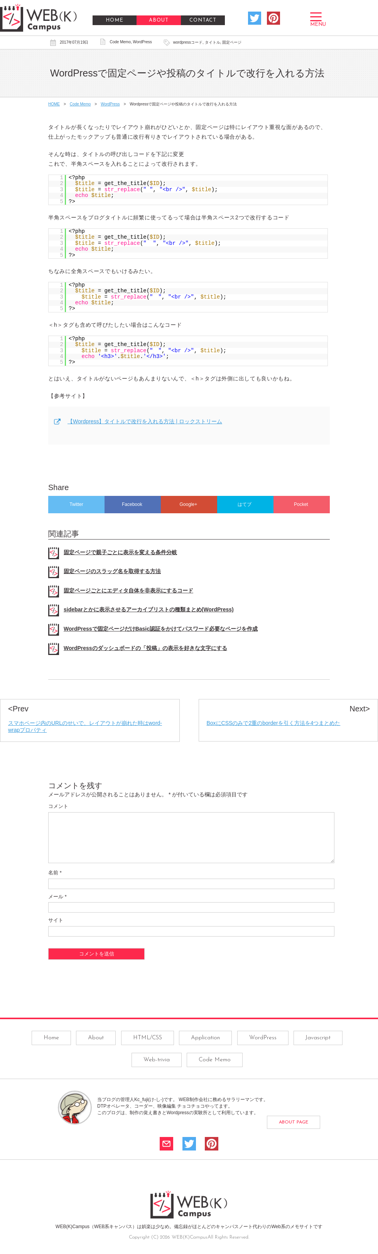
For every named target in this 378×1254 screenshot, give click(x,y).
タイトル (212, 42)
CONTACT (202, 20)
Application (205, 1047)
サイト (55, 929)
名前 (55, 882)
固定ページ (231, 42)
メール (57, 906)
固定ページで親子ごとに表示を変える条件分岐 (120, 552)
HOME (114, 20)
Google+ (188, 504)
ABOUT (159, 20)
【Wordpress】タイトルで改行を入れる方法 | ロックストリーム (145, 421)
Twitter (76, 504)
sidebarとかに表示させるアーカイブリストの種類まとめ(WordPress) (149, 609)
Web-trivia (156, 1069)
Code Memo (120, 42)
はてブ (245, 504)
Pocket (301, 504)
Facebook (132, 504)
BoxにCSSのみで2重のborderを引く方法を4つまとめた (274, 723)
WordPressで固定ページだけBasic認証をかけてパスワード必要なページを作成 (161, 629)
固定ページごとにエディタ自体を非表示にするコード (128, 590)
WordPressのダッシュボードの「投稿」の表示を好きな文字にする (145, 648)
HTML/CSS (147, 1047)
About (96, 1047)
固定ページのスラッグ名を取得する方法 (112, 571)
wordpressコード (187, 42)
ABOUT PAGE (293, 1131)
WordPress (142, 42)
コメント (58, 806)
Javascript (318, 1047)
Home (51, 1047)
